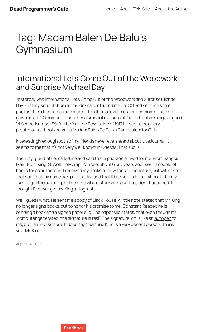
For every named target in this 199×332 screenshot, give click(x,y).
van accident (135, 183)
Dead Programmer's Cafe (39, 8)
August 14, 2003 (29, 243)
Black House (104, 200)
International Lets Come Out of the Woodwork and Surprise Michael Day (97, 82)
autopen (162, 218)
